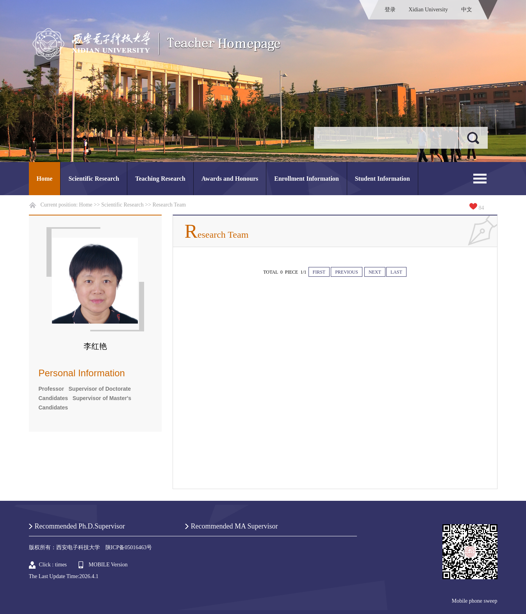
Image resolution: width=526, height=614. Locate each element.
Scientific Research (93, 178)
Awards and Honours (230, 178)
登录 (390, 9)
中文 (466, 9)
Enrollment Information (306, 178)
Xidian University (428, 9)
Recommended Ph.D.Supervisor (80, 526)
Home (45, 178)
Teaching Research (160, 178)
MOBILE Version (108, 565)
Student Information (382, 178)
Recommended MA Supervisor (234, 526)
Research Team (169, 205)
